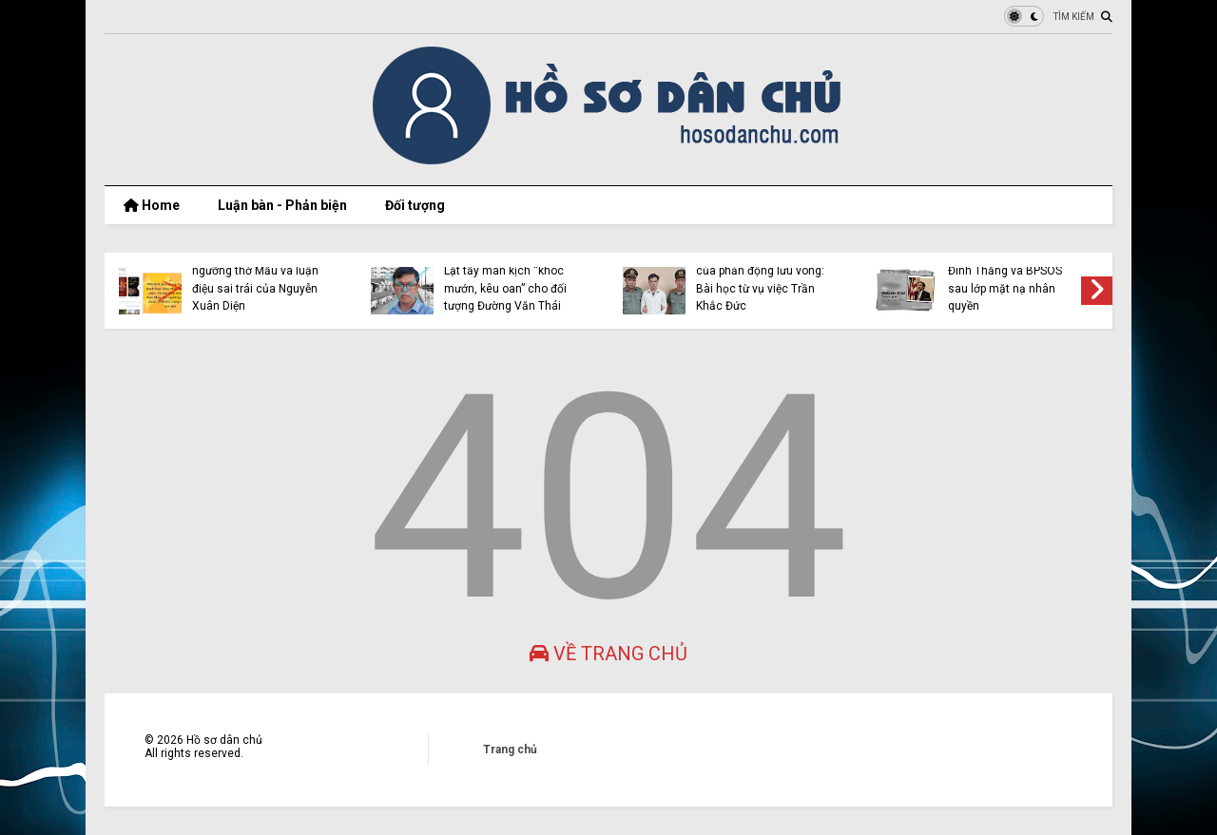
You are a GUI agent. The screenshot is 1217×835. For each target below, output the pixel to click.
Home (152, 205)
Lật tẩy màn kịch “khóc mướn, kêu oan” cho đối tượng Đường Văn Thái (505, 288)
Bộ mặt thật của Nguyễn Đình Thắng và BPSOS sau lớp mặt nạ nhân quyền (1011, 280)
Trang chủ (510, 749)
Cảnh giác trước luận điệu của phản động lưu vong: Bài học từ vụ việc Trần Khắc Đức (763, 280)
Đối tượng (415, 205)
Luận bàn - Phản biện (282, 205)
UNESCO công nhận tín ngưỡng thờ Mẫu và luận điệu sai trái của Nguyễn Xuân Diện (255, 280)
